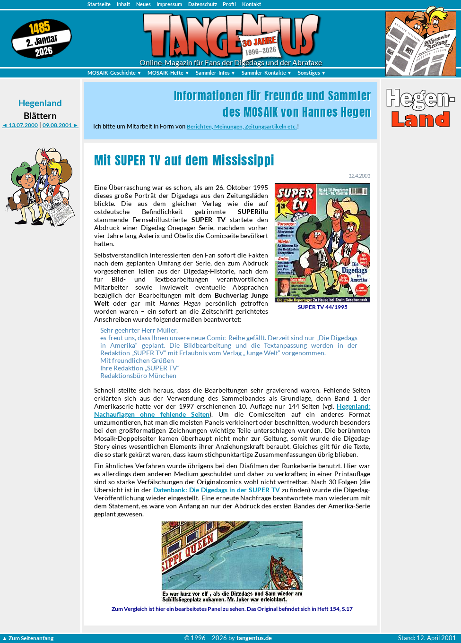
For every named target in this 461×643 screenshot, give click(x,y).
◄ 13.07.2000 (20, 125)
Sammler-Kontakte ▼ (267, 72)
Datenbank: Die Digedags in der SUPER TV (216, 490)
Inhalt (123, 4)
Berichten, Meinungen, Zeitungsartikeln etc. (242, 126)
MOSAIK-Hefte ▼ (169, 72)
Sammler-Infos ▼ (216, 72)
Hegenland (40, 102)
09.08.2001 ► (60, 125)
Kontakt (251, 4)
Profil (229, 4)
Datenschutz (202, 4)
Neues (143, 4)
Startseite (99, 4)
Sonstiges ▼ (312, 72)
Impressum (169, 4)
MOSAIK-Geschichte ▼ (114, 72)
